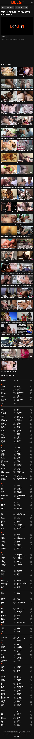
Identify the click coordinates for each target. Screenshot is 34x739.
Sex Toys (3, 682)
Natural (2, 627)
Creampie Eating (20, 472)
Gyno (2, 549)
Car (18, 450)
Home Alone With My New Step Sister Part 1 (25, 260)
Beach (18, 416)
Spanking (3, 694)
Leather (2, 601)
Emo (2, 505)
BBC (2, 408)
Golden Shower (4, 542)
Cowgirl (2, 471)
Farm (2, 516)
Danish (2, 487)
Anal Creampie (20, 392)
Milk (18, 618)
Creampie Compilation (5, 472)
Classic (2, 460)
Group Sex (3, 547)
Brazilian (3, 437)
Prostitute (19, 657)
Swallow (19, 703)
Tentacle (19, 716)
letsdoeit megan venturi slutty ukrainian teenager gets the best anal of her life (9, 126)
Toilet (2, 721)
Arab (2, 395)
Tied (18, 718)
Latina (2, 599)
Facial (2, 514)
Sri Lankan (19, 697)
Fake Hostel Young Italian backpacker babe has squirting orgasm (25, 248)
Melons (18, 615)
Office (2, 636)
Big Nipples (19, 424)
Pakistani (3, 646)
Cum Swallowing (20, 476)
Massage (19, 612)
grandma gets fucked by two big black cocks (25, 138)
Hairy (3, 7)
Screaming (19, 677)
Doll (2, 492)
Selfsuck (3, 680)
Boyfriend (19, 436)
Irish (18, 574)
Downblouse (3, 496)
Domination (19, 492)
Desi (2, 488)
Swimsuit (19, 704)
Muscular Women (21, 622)
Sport (2, 696)
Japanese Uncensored (22, 583)
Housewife (3, 562)
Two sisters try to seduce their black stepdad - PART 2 (25, 273)
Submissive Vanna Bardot (6, 175)
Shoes (2, 684)
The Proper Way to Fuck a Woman (24, 113)
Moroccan (19, 621)
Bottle (18, 434)
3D (17, 380)
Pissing (18, 651)
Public (2, 658)
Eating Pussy (3, 503)
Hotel (18, 561)
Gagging (2, 534)
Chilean (18, 456)
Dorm (2, 494)
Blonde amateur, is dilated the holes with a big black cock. (9, 187)
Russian (19, 671)
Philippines (3, 650)
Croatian (3, 474)
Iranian (2, 574)
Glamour (3, 540)
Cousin (18, 469)
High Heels (19, 558)
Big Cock (19, 423)
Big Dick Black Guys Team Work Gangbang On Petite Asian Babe (9, 199)
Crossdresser (20, 474)
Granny (2, 545)
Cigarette (3, 458)
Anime (18, 393)
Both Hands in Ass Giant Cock (7, 309)
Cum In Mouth (4, 476)
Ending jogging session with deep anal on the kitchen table (9, 359)
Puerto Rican (20, 658)
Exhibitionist (10, 7)
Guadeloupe (19, 547)
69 (1, 382)
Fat (1, 517)
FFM (2, 513)
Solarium (19, 690)
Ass (18, 397)
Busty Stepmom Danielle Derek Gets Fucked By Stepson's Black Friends (25, 126)
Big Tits (2, 426)
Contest (2, 467)
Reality (2, 666)
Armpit (18, 396)
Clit (18, 460)
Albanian (19, 388)
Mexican (3, 616)
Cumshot (3, 478)
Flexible (19, 523)
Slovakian (19, 687)
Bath (18, 415)
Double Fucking (4, 495)
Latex (18, 598)
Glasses (19, 540)
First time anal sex (21, 101)
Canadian (3, 450)
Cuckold (2, 475)
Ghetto (18, 537)
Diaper (18, 488)
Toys (2, 724)
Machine (3, 610)
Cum (18, 475)
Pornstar (19, 654)
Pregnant (19, 656)
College (2, 464)
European (19, 507)
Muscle (2, 622)
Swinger (2, 705)
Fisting (18, 521)
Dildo (2, 489)
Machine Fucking (21, 610)
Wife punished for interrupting (7, 297)
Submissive (3, 703)
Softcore (3, 690)
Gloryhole (3, 541)
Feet (18, 517)
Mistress (3, 619)
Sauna (2, 677)
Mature (18, 614)
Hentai (2, 558)
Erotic (18, 505)
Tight (2, 720)
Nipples (18, 628)
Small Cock (3, 689)
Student (19, 701)
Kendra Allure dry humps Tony (23, 236)
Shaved (18, 682)
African (18, 386)
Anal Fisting (3, 393)
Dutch (18, 498)
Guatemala (3, 548)
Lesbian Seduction (21, 602)
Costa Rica (3, 468)
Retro (2, 667)
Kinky (2, 592)
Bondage (19, 431)
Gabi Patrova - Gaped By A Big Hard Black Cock (9, 371)
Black (2, 429)
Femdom (3, 518)
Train (18, 724)
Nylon (18, 631)
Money (2, 621)
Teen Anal (3, 716)
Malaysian (19, 611)
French (2, 527)
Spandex (3, 693)
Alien (18, 389)
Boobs (2, 433)
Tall (1, 711)
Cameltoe (19, 449)
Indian (2, 570)
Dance (18, 485)
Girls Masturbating (21, 538)
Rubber (18, 670)
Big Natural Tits (4, 424)
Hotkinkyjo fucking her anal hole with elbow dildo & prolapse (25, 334)
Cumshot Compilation (22, 478)
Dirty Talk (19, 489)
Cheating (19, 454)
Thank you (3, 162)
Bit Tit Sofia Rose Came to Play (7, 138)
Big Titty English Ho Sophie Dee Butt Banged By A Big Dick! (9, 260)
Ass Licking (3, 399)
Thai (2, 717)
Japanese (19, 580)
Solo (2, 691)
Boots (18, 433)
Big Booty (3, 422)
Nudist (18, 630)
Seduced (19, 679)
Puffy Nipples (4, 660)
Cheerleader (3, 456)
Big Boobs (19, 420)
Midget (18, 616)
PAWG (2, 644)
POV (18, 644)
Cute (18, 479)
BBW (18, 408)
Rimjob (2, 669)
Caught (18, 453)
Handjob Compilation (21, 556)
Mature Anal (3, 615)
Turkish (18, 725)
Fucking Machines (21, 527)
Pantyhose (19, 647)
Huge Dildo (19, 562)
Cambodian (3, 449)
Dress (18, 496)
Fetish (18, 518)
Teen (18, 714)
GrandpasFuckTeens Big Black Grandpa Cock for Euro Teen (25, 187)
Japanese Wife (4, 584)
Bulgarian (3, 441)
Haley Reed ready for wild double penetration (9, 224)
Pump (18, 660)
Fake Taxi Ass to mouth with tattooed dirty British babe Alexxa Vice (9, 346)
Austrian (19, 402)
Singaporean (20, 686)
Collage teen (3, 77)
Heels (18, 557)
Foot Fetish (19, 524)
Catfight (2, 453)
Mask (2, 612)
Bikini (18, 426)
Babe (18, 409)
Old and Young (4, 637)
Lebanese (19, 601)
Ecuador (19, 503)
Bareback (3, 415)
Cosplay (19, 467)
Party (2, 649)
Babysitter (3, 410)
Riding (18, 667)
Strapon (19, 700)
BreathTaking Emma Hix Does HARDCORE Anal (9, 322)
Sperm (18, 694)
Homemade (19, 560)
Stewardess (19, 698)
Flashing (3, 523)
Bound (2, 436)
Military (2, 618)
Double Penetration (21, 495)
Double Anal (19, 494)
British (2, 438)
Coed (18, 463)
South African (20, 691)
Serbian (18, 680)
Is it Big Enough (20, 77)
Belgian (2, 419)
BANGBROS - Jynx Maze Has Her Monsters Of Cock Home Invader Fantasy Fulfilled (9, 334)
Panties (2, 647)
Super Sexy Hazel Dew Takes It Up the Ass (9, 150)
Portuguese (3, 656)
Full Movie (3, 528)
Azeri (2, 403)
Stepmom (3, 698)
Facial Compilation (21, 514)
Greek (18, 545)
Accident (3, 386)
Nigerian (3, 628)
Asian (2, 397)
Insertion (3, 571)
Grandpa (19, 544)
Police (2, 653)
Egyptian (3, 504)
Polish (18, 653)
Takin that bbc (20, 162)
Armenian (3, 396)
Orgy (2, 640)
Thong (18, 717)
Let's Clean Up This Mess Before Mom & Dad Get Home (25, 297)
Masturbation (4, 614)
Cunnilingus (3, 479)
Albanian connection (21, 175)
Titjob (18, 720)
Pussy (2, 661)
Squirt (18, 696)
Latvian (18, 599)
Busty (18, 443)
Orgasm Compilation (21, 638)
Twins (2, 727)
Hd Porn (18, 736)
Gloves (18, 541)
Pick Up (18, 650)
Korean (18, 593)
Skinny (2, 687)
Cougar (18, 468)
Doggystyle (19, 491)
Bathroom (3, 416)
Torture (18, 723)
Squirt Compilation (5, 697)
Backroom (19, 410)
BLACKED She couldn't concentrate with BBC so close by (25, 309)
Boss (2, 434)
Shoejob (19, 683)
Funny (18, 528)
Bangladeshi (3, 413)
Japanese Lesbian (5, 582)
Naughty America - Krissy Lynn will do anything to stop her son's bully (25, 224)
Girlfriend (3, 538)
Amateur (3, 391)
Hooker (2, 561)
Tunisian (3, 725)
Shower (2, 686)
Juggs (18, 587)
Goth (2, 544)
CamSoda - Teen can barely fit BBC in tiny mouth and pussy (25, 89)
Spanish (19, 693)
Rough (2, 670)
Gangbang (3, 536)
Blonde (2, 430)
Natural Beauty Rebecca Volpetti (24, 285)
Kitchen (2, 593)
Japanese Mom (4, 583)
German (2, 537)
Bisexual (3, 427)
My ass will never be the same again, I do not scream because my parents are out (9, 236)
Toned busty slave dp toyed (7, 211)
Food (2, 524)
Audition (2, 400)
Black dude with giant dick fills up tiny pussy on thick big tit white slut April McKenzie (9, 248)
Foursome (19, 525)
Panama (19, 646)
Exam (2, 508)
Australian (3, 402)
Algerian (2, 389)
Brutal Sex (3, 440)
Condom (19, 465)
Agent (2, 388)
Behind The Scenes (21, 417)
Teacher (19, 713)
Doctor (2, 491)
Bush (2, 443)
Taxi (2, 713)
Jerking (2, 586)
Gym (18, 548)
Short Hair (19, 684)
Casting (18, 451)
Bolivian (2, 431)
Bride (18, 437)
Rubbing (2, 671)
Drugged (3, 498)
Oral (18, 637)
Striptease (3, 701)
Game (18, 534)
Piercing (2, 651)
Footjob (2, 525)
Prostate (3, 657)
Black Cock (19, 429)
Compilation (3, 465)
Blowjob (19, 430)
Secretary (3, 679)
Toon (18, 721)
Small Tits (19, 689)
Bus (18, 441)
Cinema (18, 458)
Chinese (2, 457)
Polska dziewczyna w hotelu (23, 199)
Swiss (18, 705)
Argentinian (19, 395)
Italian (18, 576)
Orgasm (2, 638)
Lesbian (2, 602)
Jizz (2, 587)
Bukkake (19, 440)
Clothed (19, 461)
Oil (17, 636)
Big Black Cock (19, 7)
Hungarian (19, 564)
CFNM (18, 447)
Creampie (19, 471)
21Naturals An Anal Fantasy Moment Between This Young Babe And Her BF (9, 285)
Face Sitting (19, 513)
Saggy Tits (3, 676)
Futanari (2, 529)
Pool (2, 654)
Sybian (2, 707)
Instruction (19, 571)
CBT (2, 447)
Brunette (19, 438)
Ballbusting (19, 412)
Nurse (2, 631)
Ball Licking (8, 39)
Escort (2, 507)
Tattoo (18, 711)
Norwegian (3, 630)
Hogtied (2, 560)
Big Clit (2, 423)
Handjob (2, 556)
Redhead (19, 666)
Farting (18, 516)
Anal (13, 39)
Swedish (3, 704)
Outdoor (19, 640)
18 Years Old (3, 380)
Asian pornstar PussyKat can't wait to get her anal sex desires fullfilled (25, 359)
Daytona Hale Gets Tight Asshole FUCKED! (25, 150)
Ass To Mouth (20, 399)
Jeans (18, 584)
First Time (3, 521)
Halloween (19, 554)
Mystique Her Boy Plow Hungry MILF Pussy (9, 101)
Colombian (19, 464)
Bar (18, 413)
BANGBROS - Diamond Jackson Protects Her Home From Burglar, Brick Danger (25, 322)
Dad (26, 7)
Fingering (19, 520)
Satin (18, 676)
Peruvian (19, 649)
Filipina (2, 520)
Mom (18, 619)
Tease (2, 714)
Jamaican (3, 580)
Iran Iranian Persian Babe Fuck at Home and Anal (9, 89)
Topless (2, 723)
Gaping (22, 39)
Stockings (3, 700)
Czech (2, 481)
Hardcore (3, 557)
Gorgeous (19, 542)
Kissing (18, 592)
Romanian (19, 669)
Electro (18, 504)
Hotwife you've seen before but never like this (9, 273)
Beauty (2, 417)
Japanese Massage (21, 582)
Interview (19, 573)
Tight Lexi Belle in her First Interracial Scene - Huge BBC (25, 211)
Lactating (3, 598)
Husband (3, 565)
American (19, 391)
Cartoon (2, 451)
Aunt (18, 400)
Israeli (2, 576)
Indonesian (19, 570)
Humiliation (3, 564)
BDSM (2, 409)
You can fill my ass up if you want (8, 113)
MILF (2, 608)
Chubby (18, 457)
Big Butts (19, 422)
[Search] (32, 2)
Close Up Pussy (4, 461)
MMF (18, 608)
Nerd (18, 627)
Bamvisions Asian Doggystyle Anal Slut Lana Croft (25, 346)
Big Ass (18, 419)
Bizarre (18, 427)
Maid (2, 611)
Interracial (17, 39)
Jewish (18, 586)
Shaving (2, 683)
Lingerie (2, 603)
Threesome (3, 718)
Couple (2, 469)
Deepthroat (19, 487)
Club (2, 463)
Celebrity (3, 454)
